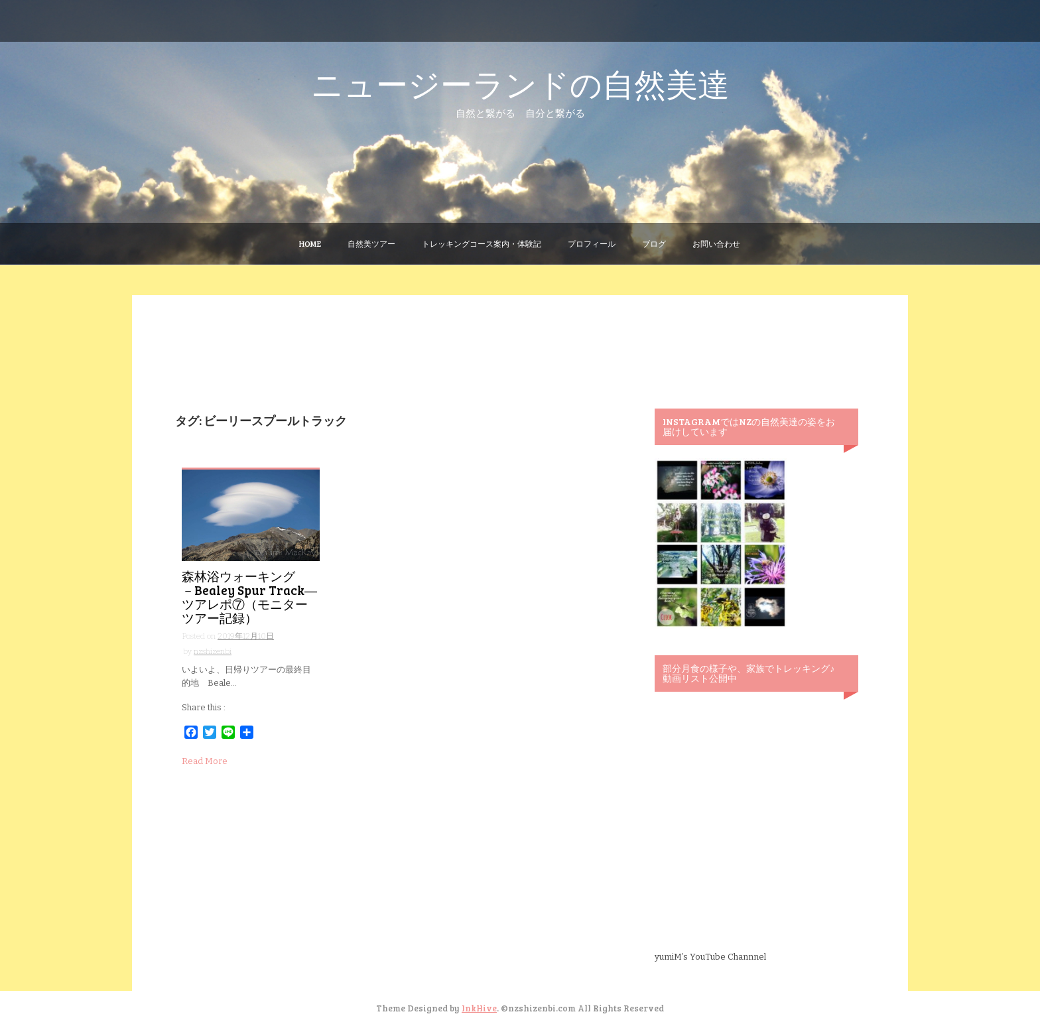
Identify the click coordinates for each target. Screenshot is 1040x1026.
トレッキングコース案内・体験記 (481, 243)
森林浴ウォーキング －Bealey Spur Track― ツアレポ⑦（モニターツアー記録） (249, 597)
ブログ (654, 243)
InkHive (479, 1008)
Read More (205, 761)
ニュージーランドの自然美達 (520, 83)
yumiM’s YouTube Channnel (710, 957)
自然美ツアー (371, 243)
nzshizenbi (212, 651)
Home (310, 243)
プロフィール (592, 243)
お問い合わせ (716, 243)
